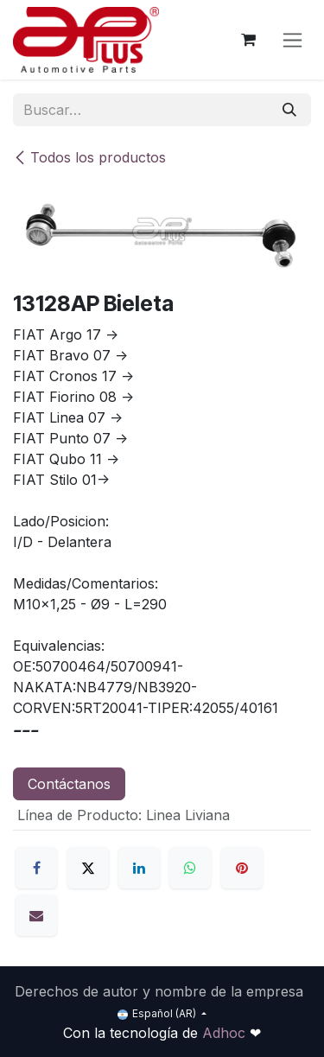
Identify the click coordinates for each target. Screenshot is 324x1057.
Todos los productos (89, 157)
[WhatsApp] (190, 867)
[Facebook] (36, 867)
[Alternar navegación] (292, 40)
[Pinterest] (242, 867)
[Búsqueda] (289, 109)
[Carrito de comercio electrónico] (248, 40)
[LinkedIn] (139, 867)
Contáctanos (69, 784)
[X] (88, 867)
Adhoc (226, 1032)
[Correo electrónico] (36, 915)
